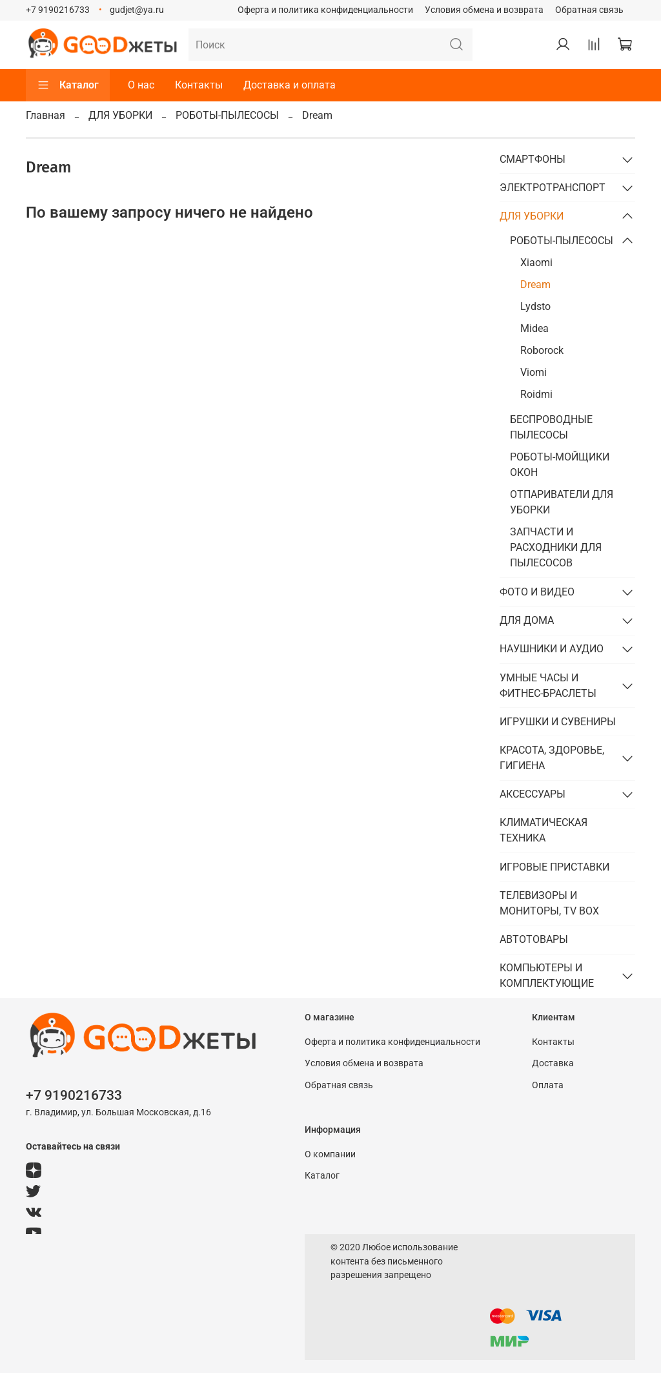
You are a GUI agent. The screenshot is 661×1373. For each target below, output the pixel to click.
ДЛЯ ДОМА (527, 620)
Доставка (553, 1063)
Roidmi (536, 394)
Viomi (533, 372)
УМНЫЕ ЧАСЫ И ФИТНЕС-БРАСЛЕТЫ (548, 685)
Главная (45, 115)
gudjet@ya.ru (137, 10)
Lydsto (535, 306)
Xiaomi (536, 262)
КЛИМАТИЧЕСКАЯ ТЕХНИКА (543, 830)
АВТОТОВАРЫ (534, 939)
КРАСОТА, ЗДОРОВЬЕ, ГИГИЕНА (552, 758)
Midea (534, 328)
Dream (535, 284)
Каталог (68, 85)
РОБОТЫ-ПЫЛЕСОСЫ (227, 115)
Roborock (542, 350)
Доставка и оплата (289, 85)
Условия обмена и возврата (484, 10)
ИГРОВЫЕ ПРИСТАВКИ (554, 867)
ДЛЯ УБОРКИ (120, 115)
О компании (330, 1154)
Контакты (199, 85)
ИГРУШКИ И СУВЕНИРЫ (558, 722)
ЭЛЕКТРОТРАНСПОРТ (552, 187)
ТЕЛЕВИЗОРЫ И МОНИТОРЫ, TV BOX (549, 903)
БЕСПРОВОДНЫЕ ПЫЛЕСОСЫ (551, 427)
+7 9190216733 (58, 10)
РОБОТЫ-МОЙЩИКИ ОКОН (559, 465)
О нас (141, 85)
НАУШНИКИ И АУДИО (552, 649)
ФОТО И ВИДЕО (537, 592)
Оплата (548, 1085)
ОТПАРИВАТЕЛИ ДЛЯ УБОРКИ (561, 502)
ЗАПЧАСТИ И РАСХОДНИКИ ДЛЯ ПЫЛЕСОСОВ (556, 547)
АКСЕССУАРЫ (532, 794)
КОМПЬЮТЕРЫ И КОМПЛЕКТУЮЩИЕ (547, 975)
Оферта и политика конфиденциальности (325, 10)
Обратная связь (589, 10)
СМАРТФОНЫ (532, 159)
